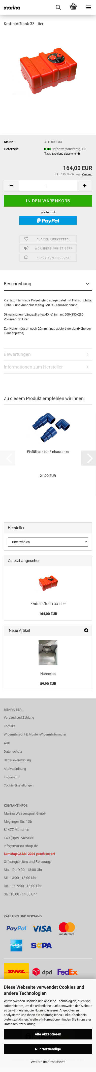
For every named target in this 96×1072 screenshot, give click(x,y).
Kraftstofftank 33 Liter (48, 604)
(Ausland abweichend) (66, 153)
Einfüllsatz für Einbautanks (48, 452)
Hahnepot (48, 674)
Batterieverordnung (17, 760)
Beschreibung (17, 283)
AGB (7, 743)
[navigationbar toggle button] (88, 7)
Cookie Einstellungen (19, 785)
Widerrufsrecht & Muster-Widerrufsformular (35, 734)
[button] (11, 185)
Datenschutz (13, 751)
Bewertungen (17, 354)
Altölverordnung (15, 769)
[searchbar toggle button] (58, 7)
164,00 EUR (48, 614)
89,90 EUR (48, 684)
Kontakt (9, 726)
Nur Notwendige (48, 1049)
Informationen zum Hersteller (33, 367)
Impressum (12, 777)
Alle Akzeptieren (48, 1034)
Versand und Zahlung (19, 717)
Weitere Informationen (48, 1062)
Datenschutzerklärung (19, 1024)
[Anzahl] (48, 185)
